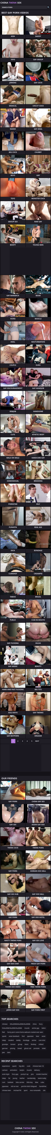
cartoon (5, 1070)
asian (43, 1036)
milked (41, 1044)
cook (28, 1066)
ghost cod (27, 1048)
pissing (12, 1048)
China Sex (10, 2)
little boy (30, 1082)
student (11, 1040)
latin (8, 1052)
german (5, 1048)
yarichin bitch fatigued (29, 1086)
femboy (33, 1044)
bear (37, 1036)
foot (23, 1036)
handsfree (42, 1086)
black (26, 1044)
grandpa (5, 1044)
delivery (37, 1070)
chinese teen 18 (38, 1066)
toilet (44, 1048)
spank (4, 1036)
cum (3, 1082)
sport (26, 1090)
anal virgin (5, 1074)
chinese (4, 1024)
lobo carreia (20, 1082)
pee (3, 1052)
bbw (36, 1082)
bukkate (10, 1082)
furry (40, 1024)
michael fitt (17, 1090)
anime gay (35, 1028)
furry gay (15, 1074)
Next (37, 741)
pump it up (24, 1074)
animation (13, 1070)
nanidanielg (31, 1078)
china (35, 1024)
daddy (18, 1040)
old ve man (15, 1086)
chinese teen (6, 1090)
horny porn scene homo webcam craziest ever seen (25, 1032)
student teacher (41, 1074)
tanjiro (22, 1070)
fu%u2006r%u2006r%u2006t (12, 1028)
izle (44, 1090)
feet (3, 1032)
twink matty (42, 1078)
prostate (36, 1048)
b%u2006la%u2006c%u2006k (20, 1024)
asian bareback (14, 1036)
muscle (26, 1028)
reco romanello (35, 1090)
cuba (42, 1082)
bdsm (44, 1028)
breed (20, 1048)
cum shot (42, 1040)
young (15, 1078)
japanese (30, 1036)
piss (32, 1074)
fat (9, 1078)
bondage (26, 1040)
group (20, 1044)
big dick (21, 1066)
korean (13, 1044)
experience (6, 1066)
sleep (4, 1040)
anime (34, 1040)
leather (22, 1078)
